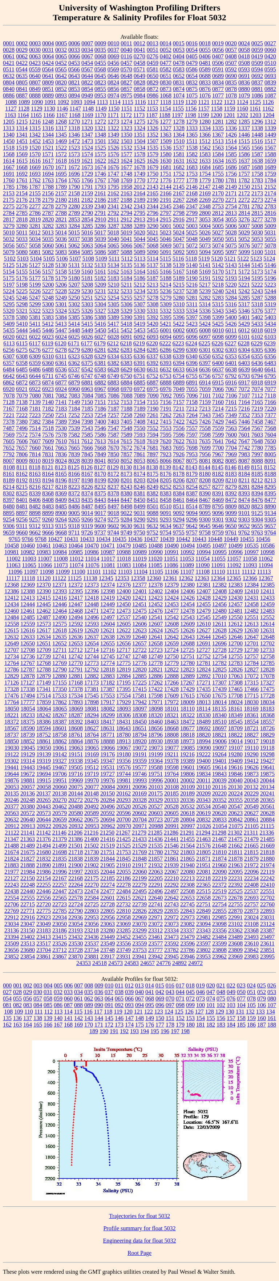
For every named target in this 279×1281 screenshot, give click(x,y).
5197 (9, 285)
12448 (91, 604)
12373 (91, 585)
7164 (244, 402)
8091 (270, 461)
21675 (27, 852)
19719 (91, 774)
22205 (155, 878)
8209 (218, 480)
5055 (270, 239)
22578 (75, 898)
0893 (61, 95)
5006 (231, 226)
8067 (179, 461)
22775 (43, 911)
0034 (87, 50)
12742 (75, 656)
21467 (219, 839)
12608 (171, 624)
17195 (123, 682)
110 (28, 1011)
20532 (187, 806)
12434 (11, 604)
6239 (270, 343)
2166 (165, 193)
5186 (139, 278)
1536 (165, 148)
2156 (48, 193)
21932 (155, 865)
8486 (74, 506)
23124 (267, 924)
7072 (244, 389)
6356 (270, 356)
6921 (22, 389)
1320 (87, 128)
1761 (22, 180)
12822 (171, 669)
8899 (48, 513)
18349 (235, 715)
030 (37, 992)
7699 (205, 448)
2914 (152, 219)
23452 (123, 937)
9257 (35, 519)
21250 (107, 832)
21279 (139, 832)
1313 (9, 128)
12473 (123, 611)
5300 (48, 304)
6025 (74, 337)
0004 (48, 43)
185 (241, 1025)
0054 (192, 50)
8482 (35, 506)
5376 (257, 311)
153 (190, 1018)
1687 (244, 167)
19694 (43, 774)
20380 (27, 806)
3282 (48, 226)
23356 (219, 930)
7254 (100, 415)
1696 (74, 174)
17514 (43, 696)
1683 (192, 167)
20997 (188, 826)
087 (68, 1005)
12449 (107, 604)
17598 (155, 696)
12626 (187, 630)
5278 (152, 298)
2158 (74, 193)
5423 (192, 324)
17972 (171, 702)
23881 (91, 956)
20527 (155, 806)
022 (231, 985)
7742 (244, 448)
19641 (267, 767)
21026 (204, 826)
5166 (165, 272)
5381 (35, 317)
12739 (43, 656)
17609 (171, 696)
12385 (267, 585)
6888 (165, 382)
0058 (244, 50)
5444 (22, 330)
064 (109, 998)
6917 (244, 382)
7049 (179, 389)
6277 (48, 350)
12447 (75, 604)
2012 (139, 187)
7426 (205, 422)
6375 (87, 363)
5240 (218, 291)
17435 (203, 689)
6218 (126, 343)
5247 (35, 298)
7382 (35, 422)
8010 (35, 461)
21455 (187, 839)
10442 (183, 539)
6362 (74, 363)
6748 (100, 376)
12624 (155, 630)
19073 (156, 748)
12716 (107, 650)
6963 (87, 389)
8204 (152, 480)
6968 (113, 389)
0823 (100, 82)
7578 (61, 435)
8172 (113, 474)
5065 (113, 245)
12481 (235, 611)
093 (129, 1005)
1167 (61, 115)
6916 (231, 382)
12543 (187, 617)
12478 (187, 611)
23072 (155, 924)
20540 (219, 806)
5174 (270, 272)
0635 (22, 76)
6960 (74, 389)
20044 (267, 780)
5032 (9, 239)
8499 (139, 506)
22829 (155, 911)
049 (231, 992)
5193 (231, 278)
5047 (179, 239)
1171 (113, 115)
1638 (257, 161)
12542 (171, 617)
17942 (139, 702)
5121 (230, 258)
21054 (220, 826)
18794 (139, 735)
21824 (11, 859)
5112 (126, 258)
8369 (61, 493)
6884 (126, 382)
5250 (74, 298)
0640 (35, 76)
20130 (235, 787)
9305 (270, 519)
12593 (91, 624)
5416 (100, 324)
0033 (74, 50)
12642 (171, 637)
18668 (171, 728)
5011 (21, 232)
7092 (166, 395)
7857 (126, 454)
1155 (178, 108)
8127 (100, 467)
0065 (61, 56)
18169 (251, 709)
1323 (126, 128)
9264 (61, 519)
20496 (107, 806)
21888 (27, 865)
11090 (202, 565)
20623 (235, 813)
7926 (179, 454)
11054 (202, 559)
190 (104, 1031)
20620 (219, 813)
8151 (257, 467)
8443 (100, 500)
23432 (75, 937)
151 (170, 1018)
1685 (218, 167)
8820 (244, 506)
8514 (192, 506)
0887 (22, 95)
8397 (9, 500)
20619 (203, 813)
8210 (231, 480)
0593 (244, 69)
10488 (155, 545)
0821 (74, 82)
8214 (9, 487)
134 (270, 1011)
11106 (172, 572)
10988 (123, 552)
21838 (75, 859)
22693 (251, 898)
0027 (270, 43)
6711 (47, 376)
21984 (27, 872)
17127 (27, 682)
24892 (179, 963)
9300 (205, 519)
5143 (231, 265)
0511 (8, 69)
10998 (267, 552)
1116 (140, 102)
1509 (165, 141)
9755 (179, 532)
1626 (152, 161)
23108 (251, 924)
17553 (107, 696)
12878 (27, 676)
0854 (87, 89)
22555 (27, 898)
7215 (231, 408)
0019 (218, 43)
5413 (61, 324)
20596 (123, 813)
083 (27, 1005)
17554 (123, 696)
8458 (165, 500)
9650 (231, 526)
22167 (59, 878)
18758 (59, 735)
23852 (11, 956)
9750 (139, 532)
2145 (179, 187)
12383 (235, 585)
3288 (126, 226)
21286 (171, 832)
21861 (171, 859)
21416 (107, 839)
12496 (91, 617)
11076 (92, 565)
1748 (126, 174)
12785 (267, 663)
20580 (75, 813)
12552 (267, 617)
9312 (35, 526)
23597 (203, 943)
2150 (244, 187)
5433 (257, 324)
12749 (155, 656)
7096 (192, 395)
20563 (11, 813)
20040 (235, 780)
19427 (267, 761)
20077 (92, 787)
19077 (172, 748)
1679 (152, 167)
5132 (87, 265)
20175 (155, 793)
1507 (152, 141)
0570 (126, 69)
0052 (165, 50)
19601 (187, 767)
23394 (11, 937)
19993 (139, 780)
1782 (244, 180)
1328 (179, 128)
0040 (126, 50)
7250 (48, 415)
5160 (87, 272)
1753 (192, 174)
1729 (87, 174)
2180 (61, 200)
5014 (61, 232)
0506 (218, 63)
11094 (266, 565)
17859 (43, 702)
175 (139, 1025)
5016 (87, 232)
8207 (192, 480)
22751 (203, 904)
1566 (257, 148)
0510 (270, 63)
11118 (28, 578)
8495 (100, 506)
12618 (59, 630)
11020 (155, 559)
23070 (139, 924)
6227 (230, 343)
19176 (107, 754)
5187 (152, 278)
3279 (9, 226)
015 (159, 985)
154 (200, 1018)
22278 (123, 885)
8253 (179, 487)
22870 (235, 911)
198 (185, 1031)
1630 (165, 161)
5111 (114, 258)
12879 (43, 676)
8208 (205, 480)
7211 (178, 408)
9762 (244, 532)
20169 (139, 793)
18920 (139, 741)
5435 (9, 330)
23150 (27, 930)
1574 (87, 154)
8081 (205, 461)
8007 (9, 461)
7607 (35, 441)
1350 (126, 135)
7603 (257, 435)
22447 (59, 891)
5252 (100, 298)
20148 (91, 793)
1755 (218, 174)
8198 (87, 480)
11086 (171, 565)
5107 (75, 258)
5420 (152, 324)
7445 (231, 422)
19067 (124, 748)
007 (78, 985)
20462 (59, 806)
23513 (27, 943)
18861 (43, 741)
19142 (59, 754)
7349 (231, 415)
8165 (61, 474)
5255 (126, 298)
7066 (218, 389)
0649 (139, 76)
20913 (28, 826)
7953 (192, 454)
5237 (179, 291)
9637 (179, 526)
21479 (251, 839)
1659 (270, 161)
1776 (165, 180)
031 (48, 992)
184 (231, 1025)
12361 (170, 578)
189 (93, 1031)
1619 (74, 161)
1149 (100, 108)
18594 (43, 728)
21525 (123, 846)
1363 (165, 135)
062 (88, 998)
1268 (61, 121)
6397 (205, 363)
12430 (235, 598)
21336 (267, 832)
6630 (139, 369)
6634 (192, 369)
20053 (12, 787)
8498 (126, 506)
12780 (187, 663)
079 (261, 998)
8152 (270, 467)
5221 (244, 285)
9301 (218, 519)
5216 (192, 285)
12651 (43, 643)
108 (8, 1011)
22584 (91, 898)
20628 (267, 813)
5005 (218, 226)
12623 (139, 630)
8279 (231, 487)
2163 (126, 193)
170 (88, 1025)
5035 (48, 239)
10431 (71, 539)
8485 (61, 506)
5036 (61, 239)
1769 (126, 180)
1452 (35, 141)
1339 (270, 128)
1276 (152, 121)
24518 (99, 963)
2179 (48, 200)
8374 (87, 493)
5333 (179, 311)
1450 (9, 141)
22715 (27, 904)
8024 (61, 461)
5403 (270, 317)
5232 (113, 291)
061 (78, 998)
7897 (152, 454)
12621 (107, 630)
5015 (74, 232)
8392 (231, 493)
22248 (27, 885)
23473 (171, 937)
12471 (91, 611)
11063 (13, 565)
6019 (270, 330)
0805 (22, 82)
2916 (179, 219)
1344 (48, 135)
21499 (59, 846)
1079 (244, 95)
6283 (126, 350)
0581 (152, 69)
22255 (43, 885)
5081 (35, 252)
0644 (87, 76)
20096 (140, 787)
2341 (113, 206)
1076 (205, 95)
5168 (192, 272)
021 (221, 985)
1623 (113, 161)
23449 (107, 937)
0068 (100, 56)
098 (180, 1005)
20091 (124, 787)
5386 (87, 317)
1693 (35, 174)
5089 (139, 252)
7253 (87, 415)
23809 (235, 950)
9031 (139, 513)
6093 (152, 337)
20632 (11, 819)
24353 (83, 963)
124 (169, 1011)
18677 (187, 728)
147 (129, 1018)
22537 (251, 891)
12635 (59, 637)
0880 (244, 89)
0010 (113, 43)
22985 (219, 917)
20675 (91, 819)
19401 (219, 761)
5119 (204, 258)
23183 (43, 930)
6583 (100, 369)
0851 (48, 89)
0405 (192, 56)
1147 (75, 108)
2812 (218, 213)
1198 (190, 115)
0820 (61, 82)
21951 (203, 865)
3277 (257, 219)
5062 (74, 245)
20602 (139, 813)
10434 (103, 539)
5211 (126, 285)
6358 (22, 363)
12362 (186, 578)
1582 (192, 154)
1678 (139, 167)
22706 (11, 904)
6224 (191, 343)
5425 (218, 324)
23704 (43, 950)
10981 (11, 552)
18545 (235, 722)
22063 (155, 872)
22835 (171, 911)
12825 (219, 669)
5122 (243, 258)
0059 (257, 50)
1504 (139, 141)
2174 (270, 193)
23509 (11, 943)
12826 (235, 669)
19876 (11, 780)
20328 (139, 800)
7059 (205, 389)
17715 (251, 696)
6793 (244, 376)
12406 (187, 591)
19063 (76, 748)
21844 (107, 859)
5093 (192, 252)
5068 (152, 245)
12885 (139, 676)
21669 (267, 846)
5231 (100, 291)
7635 (205, 441)
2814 (244, 213)
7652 (9, 448)
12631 (267, 630)
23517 (43, 943)
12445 (43, 604)
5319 (270, 304)
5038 (87, 239)
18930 (155, 741)
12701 (251, 643)
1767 (100, 180)
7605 (9, 441)
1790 (74, 187)
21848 (139, 859)
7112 (257, 395)
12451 (139, 604)
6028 (113, 337)
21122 (12, 832)
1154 (165, 108)
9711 (74, 532)
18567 (11, 728)
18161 (235, 709)
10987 (107, 552)
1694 (48, 174)
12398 (107, 591)
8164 (48, 474)
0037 (113, 50)
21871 (203, 859)
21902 (91, 865)
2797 (165, 213)
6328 (87, 356)
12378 (155, 585)
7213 (205, 408)
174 (129, 1025)
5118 (191, 258)
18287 (75, 715)
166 (48, 1025)
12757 (251, 656)
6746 (74, 376)
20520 (123, 806)
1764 (61, 180)
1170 (100, 115)
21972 (251, 865)
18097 (140, 709)
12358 (138, 578)
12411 (267, 591)
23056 (91, 924)
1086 (257, 95)
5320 (9, 311)
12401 (139, 591)
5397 (192, 317)
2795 (139, 213)
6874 (48, 382)
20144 (75, 793)
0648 (126, 76)
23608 (235, 943)
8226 (87, 487)
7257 (113, 415)
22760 (267, 904)
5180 (74, 278)
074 (210, 998)
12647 (251, 637)
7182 (48, 408)
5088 (126, 252)
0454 (87, 63)
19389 (187, 761)
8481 (22, 506)
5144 (244, 265)
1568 (9, 154)
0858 (139, 89)
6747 (87, 376)
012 (129, 985)
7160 (218, 402)
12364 (218, 578)
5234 (139, 291)
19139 (43, 754)
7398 (87, 422)
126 (189, 1011)
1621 (87, 161)
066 (129, 998)
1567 (270, 148)
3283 (61, 226)
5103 (23, 258)
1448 (257, 135)
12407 (203, 591)
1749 (139, 174)
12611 (219, 624)
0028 (9, 50)
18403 (91, 722)
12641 (155, 637)
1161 (255, 108)
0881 (257, 89)
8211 (244, 480)
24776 (163, 963)
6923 (48, 389)
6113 (9, 343)
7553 (165, 428)
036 (98, 992)
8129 (113, 467)
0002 (22, 43)
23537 (91, 943)
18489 (203, 722)
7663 (61, 448)
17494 (27, 696)
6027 (100, 337)
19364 (155, 761)
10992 (187, 552)
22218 (203, 878)
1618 (61, 161)
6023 (48, 337)
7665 (74, 448)
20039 (219, 780)
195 (154, 1031)
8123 (60, 467)
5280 (179, 298)
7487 (9, 428)
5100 (257, 252)
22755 (235, 904)
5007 (244, 226)
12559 (27, 624)
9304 (257, 519)
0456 (113, 63)
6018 (257, 330)
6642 (9, 376)
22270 (91, 885)
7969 (231, 454)
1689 (270, 167)
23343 (203, 930)
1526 (113, 148)
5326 (87, 311)
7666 (87, 448)
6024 (61, 337)
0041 (139, 50)
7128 (9, 402)
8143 (191, 467)
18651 (139, 728)
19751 (155, 774)
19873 (251, 774)
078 (251, 998)
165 (37, 1025)
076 (231, 998)
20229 (251, 793)
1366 (205, 135)
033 (68, 992)
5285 (244, 298)
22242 (267, 878)
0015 (179, 43)
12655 (107, 643)
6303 (231, 350)
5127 (35, 265)
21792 (171, 852)
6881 (87, 382)
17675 (219, 696)
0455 (100, 63)
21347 (11, 839)
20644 (43, 819)
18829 (267, 735)
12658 (155, 643)
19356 (123, 761)
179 (180, 1025)
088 (78, 1005)
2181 (74, 200)
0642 (61, 76)
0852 (61, 89)
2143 (152, 187)
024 (251, 985)
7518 (48, 428)
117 (98, 1011)
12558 (11, 624)
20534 (203, 806)
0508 (244, 63)
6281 (100, 350)
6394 (179, 363)
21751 (107, 852)
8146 (230, 467)
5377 (270, 311)
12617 (43, 630)
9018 (113, 513)
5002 (179, 226)
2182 (87, 200)
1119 (178, 102)
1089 (24, 102)
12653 (75, 643)
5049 (205, 239)
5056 (9, 245)
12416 (59, 598)
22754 (219, 904)
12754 (219, 656)
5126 (22, 265)
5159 (74, 272)
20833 (219, 819)
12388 (27, 591)
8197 (74, 480)
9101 (244, 513)
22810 (123, 911)
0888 (35, 95)
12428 (203, 598)
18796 (155, 735)
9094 (192, 513)
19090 (204, 748)
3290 (152, 226)
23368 (251, 930)
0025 (257, 43)
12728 (219, 650)
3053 (205, 219)
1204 (268, 115)
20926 (60, 826)
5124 (269, 258)
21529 (139, 846)
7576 (48, 435)
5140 (192, 265)
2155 (35, 193)
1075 (192, 95)
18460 (155, 722)
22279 (139, 885)
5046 (165, 239)
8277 (218, 487)
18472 (187, 722)
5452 (126, 330)
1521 (48, 148)
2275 (9, 206)
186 (251, 1025)
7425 (192, 422)
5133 (100, 265)
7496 (22, 428)
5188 (165, 278)
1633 (205, 161)
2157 (61, 193)
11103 (125, 572)
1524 (87, 148)
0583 (179, 69)
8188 (270, 474)
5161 (100, 272)
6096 (192, 337)
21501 (75, 846)
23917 (107, 956)
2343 (139, 206)
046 (200, 992)
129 (219, 1011)
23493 (251, 937)
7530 (61, 428)
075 (221, 998)
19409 (235, 761)
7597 (192, 435)
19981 (123, 780)
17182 (107, 682)
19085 (188, 748)
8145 (217, 467)
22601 (107, 898)
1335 (218, 128)
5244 (270, 291)
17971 (155, 702)
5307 (139, 304)
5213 (152, 285)
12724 (171, 650)
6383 (126, 363)
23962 (219, 956)
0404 (179, 56)
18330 (203, 715)
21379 (59, 839)
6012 (244, 330)
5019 (126, 232)
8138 (152, 467)
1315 (35, 128)
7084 (87, 395)
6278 (61, 350)
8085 (231, 461)
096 (159, 1005)
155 (210, 1018)
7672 (126, 448)
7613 (100, 441)
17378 (75, 689)
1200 (216, 115)
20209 (203, 793)
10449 (231, 539)
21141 (28, 832)
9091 (165, 513)
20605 (171, 813)
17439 (219, 689)
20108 (172, 787)
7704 (231, 448)
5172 (244, 272)
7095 (179, 395)
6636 (205, 369)
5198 (22, 285)
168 (68, 1025)
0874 (179, 89)
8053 (139, 461)
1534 (139, 148)
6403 (244, 363)
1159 (229, 108)
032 (58, 992)
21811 (235, 852)
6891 (192, 382)
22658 (203, 898)
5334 (192, 311)
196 (165, 1031)
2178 (35, 200)
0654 (192, 76)
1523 (74, 148)
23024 (251, 917)
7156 (165, 402)
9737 (100, 532)
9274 (100, 519)
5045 (152, 239)
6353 (231, 356)
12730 (251, 650)
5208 (87, 285)
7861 (139, 454)
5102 (10, 258)
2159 (87, 193)
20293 (123, 800)
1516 (257, 141)
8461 (179, 500)
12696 (219, 643)
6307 (9, 356)
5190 (192, 278)
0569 (113, 69)
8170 (100, 474)
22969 (139, 917)
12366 (250, 578)
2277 (35, 206)
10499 (235, 545)
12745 (107, 656)
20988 (156, 826)
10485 (139, 545)
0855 (100, 89)
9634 (165, 526)
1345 (61, 135)
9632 (152, 526)
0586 (192, 69)
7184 (74, 408)
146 (119, 1018)
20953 (92, 826)
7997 (257, 454)
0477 (165, 63)
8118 (34, 467)
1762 (35, 180)
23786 (187, 950)
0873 (165, 89)
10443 (199, 539)
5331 (152, 311)
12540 (139, 617)
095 (149, 1005)
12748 (139, 656)
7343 (205, 415)
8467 (205, 500)
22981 (203, 917)
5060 (48, 245)
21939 (171, 865)
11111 (233, 572)
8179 (192, 474)
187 (261, 1025)
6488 (48, 369)
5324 (61, 311)
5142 (218, 265)
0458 (139, 63)
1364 (179, 135)
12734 (11, 656)
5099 (244, 252)
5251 (87, 298)
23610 (251, 943)
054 (7, 998)
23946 (187, 956)
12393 (59, 591)
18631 (107, 728)
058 (48, 998)
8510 (165, 506)
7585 (87, 435)
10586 (267, 545)
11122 (59, 578)
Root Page (139, 1253)
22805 (107, 911)
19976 (107, 780)
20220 (219, 793)
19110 (251, 748)
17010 (219, 676)
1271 (87, 121)
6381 (100, 363)
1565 (244, 148)
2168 (192, 193)
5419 (139, 324)
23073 (171, 924)
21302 (235, 832)
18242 (43, 715)
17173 (91, 682)
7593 (139, 435)
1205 (9, 121)
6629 (126, 369)
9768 (40, 539)
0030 (35, 50)
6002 (179, 330)
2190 (152, 200)
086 (58, 1005)
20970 (124, 826)
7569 (9, 435)
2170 (218, 193)
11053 (187, 559)
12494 (75, 617)
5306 (126, 304)
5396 (179, 317)
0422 (22, 63)
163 (17, 1025)
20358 (251, 800)
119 (118, 1011)
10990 (155, 552)
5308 (152, 304)
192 (124, 1031)
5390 (126, 317)
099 (190, 1005)
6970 (126, 389)
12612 (235, 624)
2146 (192, 187)
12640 (139, 637)
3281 (35, 226)
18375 (27, 722)
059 (58, 998)
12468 (75, 611)
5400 (231, 317)
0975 (126, 95)
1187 (151, 115)
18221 (11, 715)
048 (221, 992)
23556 (123, 943)
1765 (74, 180)
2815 (257, 213)
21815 (251, 852)
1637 (244, 161)
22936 (75, 917)
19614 (219, 767)
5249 (61, 298)
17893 (75, 702)
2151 (257, 187)
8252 (165, 487)
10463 (59, 545)
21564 (187, 846)
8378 (113, 493)
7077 (270, 389)
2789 (74, 213)
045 (190, 992)
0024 (244, 43)
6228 (244, 343)
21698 (59, 852)
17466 (251, 689)
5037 (74, 239)
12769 (59, 663)
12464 (59, 611)
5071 (179, 245)
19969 (75, 780)
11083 (124, 565)
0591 (218, 69)
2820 (48, 219)
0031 (48, 50)
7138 (22, 402)
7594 (152, 435)
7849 (100, 454)
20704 (139, 819)
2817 (9, 219)
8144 (204, 467)
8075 (192, 461)
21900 (75, 865)
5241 (231, 291)
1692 (22, 174)
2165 (152, 193)
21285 (155, 832)
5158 (61, 272)
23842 (251, 950)
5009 (270, 226)
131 (240, 1011)
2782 (257, 206)
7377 (270, 415)
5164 (139, 272)
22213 (187, 878)
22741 (155, 904)
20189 (187, 793)
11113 (264, 572)
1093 (76, 102)
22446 (43, 891)
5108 (88, 258)
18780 (123, 735)
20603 (155, 813)
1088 (11, 102)
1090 (37, 102)
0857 (126, 89)
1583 (205, 154)
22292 (171, 885)
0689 (218, 76)
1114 (115, 102)
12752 (203, 656)
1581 (179, 154)
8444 (113, 500)
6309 (35, 356)
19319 (43, 761)
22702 (267, 898)
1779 (205, 180)
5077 (257, 245)
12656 (123, 643)
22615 (123, 898)
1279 (192, 121)
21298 (219, 832)
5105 (49, 258)
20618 (187, 813)
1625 (139, 161)
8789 (205, 506)
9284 (126, 519)
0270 (139, 56)
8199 (100, 480)
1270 (74, 121)
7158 (192, 402)
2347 (192, 206)
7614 (113, 441)
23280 (107, 930)
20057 (28, 787)
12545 (203, 617)
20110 (204, 787)
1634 (218, 161)
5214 (165, 285)
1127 (10, 108)
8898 (35, 513)
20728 (171, 819)
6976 (165, 389)
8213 (270, 480)
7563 (231, 428)
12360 (154, 578)
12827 (251, 669)
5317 (244, 304)
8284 (257, 487)
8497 (113, 506)
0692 (257, 76)
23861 (43, 956)
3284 (74, 226)
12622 (123, 630)
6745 (61, 376)
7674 (139, 448)
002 (27, 985)
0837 (257, 82)
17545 (91, 696)
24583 (131, 963)
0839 (270, 82)
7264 (192, 415)
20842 (235, 819)
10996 (235, 552)
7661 (48, 448)
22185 (107, 878)
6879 (74, 382)
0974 (113, 95)
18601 (59, 728)
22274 (107, 885)
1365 (192, 135)
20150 (107, 793)
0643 (74, 76)
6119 (47, 343)
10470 (91, 545)
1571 (48, 154)
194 (144, 1031)
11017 (108, 559)
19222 (203, 754)
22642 (171, 898)
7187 (113, 408)
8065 (152, 461)
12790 (59, 669)
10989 (139, 552)
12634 (43, 637)
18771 (107, 735)
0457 (126, 63)
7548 (126, 428)
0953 (100, 95)
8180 (205, 474)
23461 (155, 937)
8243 (126, 487)
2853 (74, 219)
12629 (235, 630)
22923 (43, 917)
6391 (139, 363)
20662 (75, 819)
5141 (205, 265)
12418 (91, 598)
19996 (155, 780)
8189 (9, 480)
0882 (270, 89)
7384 (48, 422)
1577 (126, 154)
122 (148, 1011)
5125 (9, 265)
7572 (22, 435)
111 (39, 1011)
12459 (267, 604)
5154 (9, 272)
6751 (139, 376)
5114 (152, 258)
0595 (270, 69)
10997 (251, 552)
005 (58, 985)
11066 (45, 565)
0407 (218, 56)
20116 (219, 787)
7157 (179, 402)
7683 (165, 448)
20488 (75, 806)
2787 (48, 213)
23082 (187, 924)
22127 (11, 878)
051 (251, 992)
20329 (155, 800)
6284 (139, 350)
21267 (123, 832)
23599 (219, 943)
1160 (242, 108)
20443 (43, 806)
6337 (152, 356)
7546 (100, 428)
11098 (47, 572)
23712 (59, 950)
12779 (171, 663)
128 (209, 1011)
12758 (267, 656)
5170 (218, 272)
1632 (192, 161)
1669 (35, 167)
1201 (229, 115)
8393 (244, 493)
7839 (74, 454)
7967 (218, 454)
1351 (139, 135)
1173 (139, 115)
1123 (229, 102)
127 (199, 1011)
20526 (139, 806)
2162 (113, 193)
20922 (44, 826)
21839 (91, 859)
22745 (187, 904)
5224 (9, 291)
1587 (257, 154)
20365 (267, 800)
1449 (270, 135)
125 (179, 1011)
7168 (22, 408)
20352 (219, 800)
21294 (203, 832)
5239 (205, 291)
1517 (270, 141)
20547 (235, 806)
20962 (108, 826)
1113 (102, 102)
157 (231, 1018)
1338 (257, 128)
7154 (139, 402)
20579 (59, 813)
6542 (87, 369)
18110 (188, 709)
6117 (34, 343)
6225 (204, 343)
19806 (187, 774)
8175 (152, 474)
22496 (155, 891)
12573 (43, 624)
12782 (219, 663)
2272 (244, 200)
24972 (195, 963)
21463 (203, 839)
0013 (152, 43)
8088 (257, 461)
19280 (235, 754)
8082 (218, 461)
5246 (22, 298)
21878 (235, 859)
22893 (267, 911)
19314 (27, 761)
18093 (124, 709)
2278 (48, 206)
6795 (270, 376)
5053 (257, 239)
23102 (235, 924)
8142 (178, 467)
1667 (9, 167)
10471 (107, 545)
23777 (155, 950)
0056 (218, 50)
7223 (35, 415)
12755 (235, 656)
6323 (74, 356)
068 (149, 998)
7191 (165, 408)
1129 (36, 108)
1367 (218, 135)
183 (221, 1025)
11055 (218, 559)
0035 (100, 50)
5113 (139, 258)
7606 (22, 441)
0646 (113, 76)
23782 (171, 950)
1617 (48, 161)
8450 (139, 500)
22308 (187, 885)
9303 (244, 519)
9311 (21, 526)
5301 (61, 304)
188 (271, 1025)
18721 (251, 728)
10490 (171, 545)
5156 (35, 272)
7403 (113, 422)
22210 (171, 878)
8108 (9, 467)
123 (158, 1011)
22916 (27, 917)
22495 (139, 891)
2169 (205, 193)
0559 (35, 69)
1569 (22, 154)
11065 (29, 565)
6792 (231, 376)
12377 (139, 585)
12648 (267, 637)
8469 (218, 500)
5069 (165, 245)
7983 (244, 454)
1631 (179, 161)
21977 (11, 872)
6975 (152, 389)
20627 (251, 813)
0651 (165, 76)
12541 (155, 617)
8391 (218, 493)
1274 (126, 121)
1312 (270, 121)
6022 (35, 337)
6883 (113, 382)
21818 (267, 852)
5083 (61, 252)
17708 (235, 696)
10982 (27, 552)
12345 (106, 578)
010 (109, 985)
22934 (59, 917)
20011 (203, 780)
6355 (257, 356)
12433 (267, 598)
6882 (100, 382)
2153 (9, 193)
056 (27, 998)
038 (119, 992)
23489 (235, 937)
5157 (48, 272)
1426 (231, 135)
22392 (235, 885)
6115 (22, 343)
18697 (219, 728)
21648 (219, 846)
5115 (165, 258)
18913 (123, 741)
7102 (218, 395)
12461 (27, 611)
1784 (270, 180)
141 (68, 1018)
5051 (231, 239)
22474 (91, 891)
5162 (113, 272)
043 (170, 992)
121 (138, 1011)
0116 (126, 56)
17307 (219, 682)
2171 (231, 193)
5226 (35, 291)
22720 (43, 904)
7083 (74, 395)
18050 (12, 709)
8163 (35, 474)
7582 (74, 435)
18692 (203, 728)
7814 (35, 454)
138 (37, 1018)
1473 (87, 141)
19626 (251, 767)
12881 (75, 676)
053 (271, 992)
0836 (244, 82)
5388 (100, 317)
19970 (91, 780)
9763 (257, 532)
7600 (231, 435)
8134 (139, 467)
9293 (165, 519)
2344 (152, 206)
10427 (55, 539)
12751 (187, 656)
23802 (203, 950)
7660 (35, 448)
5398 (205, 317)
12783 (235, 663)
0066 (74, 56)
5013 (48, 232)
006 (68, 985)
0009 (100, 43)
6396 (192, 363)
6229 (257, 343)
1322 (113, 128)
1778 (192, 180)
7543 (87, 428)
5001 (165, 226)
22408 (251, 885)
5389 (113, 317)
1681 (165, 167)
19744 (123, 774)
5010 (9, 232)
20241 (267, 793)
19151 (75, 754)
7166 (270, 402)
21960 (219, 865)
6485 (22, 369)
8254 (192, 487)
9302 (231, 519)
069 (159, 998)
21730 (91, 852)
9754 (165, 532)
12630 (251, 630)
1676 (113, 167)
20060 (60, 787)
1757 (244, 174)
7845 (87, 454)
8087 (244, 461)
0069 (113, 56)
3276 (244, 219)
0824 (113, 82)
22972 (171, 917)
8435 (87, 500)
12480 (219, 611)
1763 (48, 180)
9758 (205, 532)
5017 (100, 232)
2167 (179, 193)
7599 (218, 435)
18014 (219, 702)
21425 (123, 839)
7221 (9, 415)
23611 (267, 943)
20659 (59, 819)
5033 (22, 239)
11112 (248, 572)
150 (159, 1018)
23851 (267, 950)
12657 (139, 643)
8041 (100, 461)
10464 (75, 545)
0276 (152, 56)
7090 (153, 395)
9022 (126, 513)
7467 (270, 422)
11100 (78, 572)
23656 (11, 950)
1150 (113, 108)
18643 (123, 728)
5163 (126, 272)
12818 (107, 669)
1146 (62, 108)
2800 (205, 213)
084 (37, 1005)
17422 (155, 689)
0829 (152, 82)
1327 (165, 128)
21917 (139, 865)
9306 (9, 526)
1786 (22, 187)
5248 (48, 298)
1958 (126, 187)
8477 (270, 500)
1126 (268, 102)
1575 (100, 154)
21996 (59, 872)
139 (48, 1018)
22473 (75, 891)
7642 (231, 441)
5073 (205, 245)
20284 (107, 800)
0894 (74, 95)
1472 (74, 141)
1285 (244, 121)
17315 (251, 682)
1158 (216, 108)
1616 (35, 161)
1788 (48, 187)
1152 (139, 108)
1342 (35, 135)
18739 (27, 735)
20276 (91, 800)
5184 (126, 278)
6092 (139, 337)
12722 (139, 650)
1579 (152, 154)
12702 (267, 643)
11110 (218, 572)
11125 (75, 578)
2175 (9, 200)
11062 (266, 559)
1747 (113, 174)
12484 (11, 617)
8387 (192, 493)
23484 (219, 937)
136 (17, 1018)
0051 (152, 50)
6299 (179, 350)
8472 (231, 500)
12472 (107, 611)
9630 (126, 526)
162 (7, 1025)
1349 (113, 135)
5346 (244, 311)
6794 (257, 376)
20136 (27, 793)
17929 (123, 702)
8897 (22, 513)
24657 (147, 963)
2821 (61, 219)
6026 (87, 337)
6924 (61, 389)
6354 (244, 356)
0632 (9, 76)
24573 (115, 963)
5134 (113, 265)
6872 (22, 382)
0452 (61, 63)
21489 (27, 846)
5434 (270, 324)
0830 (165, 82)
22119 (267, 872)
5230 (87, 291)
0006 (74, 43)
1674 (100, 167)
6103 (270, 337)
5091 (165, 252)
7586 (100, 435)
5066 (126, 245)
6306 (270, 350)
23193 (75, 930)
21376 (43, 839)
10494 (187, 545)
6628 (113, 369)
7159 (205, 402)
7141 (61, 402)
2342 (126, 206)
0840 (9, 89)
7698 (192, 448)
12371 (59, 585)
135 (7, 1018)
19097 (220, 748)
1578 (139, 154)
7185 (87, 408)
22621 (139, 898)
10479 (123, 545)
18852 (27, 741)
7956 (205, 454)
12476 (155, 611)
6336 (139, 356)
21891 (59, 865)
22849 (203, 911)
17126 (11, 682)
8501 (152, 506)
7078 (9, 395)
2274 (270, 200)
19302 (11, 761)
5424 (205, 324)
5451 (113, 330)
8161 (9, 474)
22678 (235, 898)
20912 (12, 826)
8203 (139, 480)
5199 (35, 285)
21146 (59, 832)
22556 (43, 898)
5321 (22, 311)
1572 (61, 154)
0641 (48, 76)
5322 (35, 311)
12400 (123, 591)
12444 (27, 604)
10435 (119, 539)
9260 (48, 519)
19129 (27, 754)
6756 (205, 376)
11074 (76, 565)
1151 (126, 108)
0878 (231, 89)
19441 (11, 767)
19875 (267, 774)
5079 (9, 252)
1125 (255, 102)
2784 (9, 213)
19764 (171, 774)
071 (180, 998)
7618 (139, 441)
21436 (155, 839)
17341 (43, 689)
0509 (257, 63)
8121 (47, 467)
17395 (123, 689)
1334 (205, 128)
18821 (219, 735)
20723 (155, 819)
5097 (231, 252)
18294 (91, 715)
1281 (218, 121)
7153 (126, 402)
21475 (235, 839)
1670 (48, 167)
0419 (257, 56)
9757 (192, 532)
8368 (48, 493)
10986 (91, 552)
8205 (165, 480)
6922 (35, 389)
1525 (100, 148)
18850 (11, 741)
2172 (244, 193)
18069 (76, 709)
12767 (27, 663)
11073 (60, 565)
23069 (123, 924)
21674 (11, 852)
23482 (203, 937)
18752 (43, 735)
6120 (60, 343)
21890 (43, 865)
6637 (218, 369)
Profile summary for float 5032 (139, 1228)
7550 (139, 428)
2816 (270, 213)
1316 (48, 128)
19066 (108, 748)
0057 (231, 50)
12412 (11, 598)
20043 (251, 780)
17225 (139, 682)
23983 (251, 956)
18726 (267, 728)
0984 (139, 95)
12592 (75, 624)
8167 (87, 474)
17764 (11, 702)
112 (48, 1011)
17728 (267, 696)
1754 (205, 174)
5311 (191, 304)
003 (37, 985)
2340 (100, 206)
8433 (74, 500)
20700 (123, 819)
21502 (91, 846)
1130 (49, 108)
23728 (75, 950)
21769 (139, 852)
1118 (165, 102)
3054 (218, 219)
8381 (139, 493)
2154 (22, 193)
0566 (74, 69)
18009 (187, 702)
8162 (22, 474)
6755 (192, 376)
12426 (187, 598)
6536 (61, 369)
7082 (61, 395)
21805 (203, 852)
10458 (11, 545)
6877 (61, 382)
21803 (187, 852)
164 (27, 1025)
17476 (11, 696)
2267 (179, 200)
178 (170, 1025)
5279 (165, 298)
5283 (218, 298)
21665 (251, 846)
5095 (218, 252)
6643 (22, 376)
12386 (11, 591)
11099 (63, 572)
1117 (152, 102)
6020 (9, 337)
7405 (126, 422)
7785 (270, 448)
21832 (43, 859)
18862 (59, 741)
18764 (91, 735)
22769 (11, 911)
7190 (152, 408)
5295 (9, 304)
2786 (35, 213)
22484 (123, 891)
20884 (267, 819)
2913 (139, 219)
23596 (187, 943)
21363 (27, 839)
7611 (74, 441)
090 (98, 1005)
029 (27, 992)
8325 (22, 493)
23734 (91, 950)
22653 (187, 898)
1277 (165, 121)
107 (271, 1005)
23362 (235, 930)
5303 (87, 304)
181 (200, 1025)
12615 (11, 630)
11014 (92, 559)
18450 (139, 722)
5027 (218, 232)
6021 (22, 337)
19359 (139, 761)
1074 (179, 95)
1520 (35, 148)
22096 (251, 872)
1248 (48, 121)
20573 (43, 813)
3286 (100, 226)
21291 (187, 832)
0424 (48, 63)
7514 (35, 428)
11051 (171, 559)
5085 (87, 252)
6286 (165, 350)
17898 (91, 702)
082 (17, 1005)
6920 (9, 389)
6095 (179, 337)
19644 (11, 774)
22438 (11, 891)
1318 (74, 128)
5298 (22, 304)
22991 (235, 917)
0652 (179, 76)
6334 (113, 356)
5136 (139, 265)
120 (128, 1011)
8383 (165, 493)
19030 (12, 748)
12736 (27, 656)
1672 (74, 167)
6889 (179, 382)
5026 (205, 232)
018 (190, 985)
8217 (48, 487)
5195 (257, 278)
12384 (251, 585)
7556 (179, 428)
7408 (139, 422)
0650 (152, 76)
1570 (35, 154)
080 (271, 998)
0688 (205, 76)
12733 (267, 650)
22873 (251, 911)
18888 (107, 741)
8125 (74, 467)
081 (7, 1005)
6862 (9, 382)
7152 (113, 402)
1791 (87, 187)
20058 (44, 787)
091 (109, 1005)
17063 (235, 676)
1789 (61, 187)
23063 (107, 924)
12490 (59, 617)
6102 (257, 337)
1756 (231, 174)
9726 (87, 532)
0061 (9, 56)
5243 (257, 291)
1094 (89, 102)
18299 (107, 715)
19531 (107, 767)
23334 (171, 930)
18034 (267, 702)
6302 (218, 350)
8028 (74, 461)
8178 (179, 474)
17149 (43, 682)
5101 (270, 252)
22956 (107, 917)
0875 (192, 89)
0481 (205, 63)
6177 (87, 343)
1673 (87, 167)
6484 (9, 369)
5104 (36, 258)
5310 (179, 304)
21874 (219, 859)
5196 (270, 278)
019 (200, 985)
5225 (22, 291)
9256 (22, 519)
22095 (235, 872)
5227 (48, 291)
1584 (218, 154)
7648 (257, 441)
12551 (251, 617)
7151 (100, 402)
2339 (87, 206)
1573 (74, 154)
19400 (203, 761)
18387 (59, 722)
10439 (167, 539)
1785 (9, 187)
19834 (203, 774)
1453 (48, 141)
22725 (91, 904)
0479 (192, 63)
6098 (218, 337)
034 (78, 992)
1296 (257, 121)
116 (88, 1011)
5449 (87, 330)
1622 (100, 161)
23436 (91, 937)
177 (159, 1025)
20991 (172, 826)
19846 (235, 774)
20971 (140, 826)
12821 (155, 669)
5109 (101, 258)
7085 (100, 395)
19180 (123, 754)
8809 (231, 506)
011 (119, 985)
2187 (113, 200)
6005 (192, 330)
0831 (179, 82)
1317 (61, 128)
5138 (165, 265)
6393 (165, 363)
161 (271, 1018)
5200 (48, 285)
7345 (218, 415)
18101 (172, 709)
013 (139, 985)
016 (170, 985)
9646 (218, 526)
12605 (123, 624)
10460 (27, 545)
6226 (217, 343)
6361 (61, 363)
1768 (113, 180)
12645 (219, 637)
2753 (218, 206)
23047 (27, 924)
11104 (140, 572)
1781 (231, 180)
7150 (87, 402)
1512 (205, 141)
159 (251, 1018)
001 (17, 985)
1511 (191, 141)
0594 (257, 69)
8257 (205, 487)
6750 (126, 376)
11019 (139, 559)
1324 (139, 128)
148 (139, 1018)
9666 (48, 532)
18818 (187, 735)
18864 (75, 741)
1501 (100, 141)
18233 (27, 715)
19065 (92, 748)
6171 (74, 343)
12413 (27, 598)
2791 (100, 213)
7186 (100, 408)
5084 (74, 252)
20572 (27, 813)
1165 (36, 115)
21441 (171, 839)
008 (88, 985)
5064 (100, 245)
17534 (75, 696)
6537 (74, 369)
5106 (62, 258)
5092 (179, 252)
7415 (165, 422)
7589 (126, 435)
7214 (218, 408)
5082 (48, 252)
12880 (59, 676)
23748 (107, 950)
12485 (27, 617)
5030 (257, 232)
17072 (251, 676)
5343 (218, 311)
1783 (257, 180)
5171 (231, 272)
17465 (235, 689)
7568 (270, 428)
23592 (171, 943)
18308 (139, 715)
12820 (139, 669)
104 (241, 1005)
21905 (107, 865)
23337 (187, 930)
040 (139, 992)
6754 (179, 376)
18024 (235, 702)
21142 (43, 832)
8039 (87, 461)
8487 (87, 506)
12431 (251, 598)
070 (170, 998)
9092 (179, 513)
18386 (43, 722)
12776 (139, 663)
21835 (59, 859)
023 (241, 985)
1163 (10, 115)
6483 (270, 363)
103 (231, 1005)
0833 (205, 82)
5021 (152, 232)
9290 (139, 519)
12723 (155, 650)
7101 (205, 395)
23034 (11, 924)
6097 (205, 337)
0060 (270, 50)
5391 (139, 317)
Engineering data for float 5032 (139, 1241)
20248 (27, 800)
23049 (43, 924)
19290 (251, 754)
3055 (231, 219)
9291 (152, 519)
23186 (59, 930)
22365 (203, 885)
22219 (219, 878)
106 (261, 1005)
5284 (231, 298)
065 (119, 998)
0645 (100, 76)
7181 (35, 408)
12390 (43, 591)
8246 (139, 487)
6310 (48, 356)
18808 (171, 735)
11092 (234, 565)
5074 (218, 245)
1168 (74, 115)
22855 (219, 911)
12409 (235, 591)
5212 (139, 285)
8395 (270, 493)
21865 (187, 859)
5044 (139, 239)
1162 (268, 108)
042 (159, 992)
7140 (48, 402)
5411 (34, 324)
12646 (235, 637)
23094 (203, 924)
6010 (218, 330)
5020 (139, 232)
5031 (270, 232)
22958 (123, 917)
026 (271, 985)
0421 (9, 63)
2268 (192, 200)
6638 (231, 369)
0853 (74, 89)
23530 (75, 943)
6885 (139, 382)
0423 (35, 63)
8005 (270, 454)
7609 (48, 441)
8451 (152, 500)
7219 (257, 408)
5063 (87, 245)
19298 (267, 754)
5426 (231, 324)
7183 (61, 408)
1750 (152, 174)
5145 (257, 265)
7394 (74, 422)
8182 (218, 474)
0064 (48, 56)
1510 (179, 141)
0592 (231, 69)
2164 (139, 193)
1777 (179, 180)
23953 (203, 956)
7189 (139, 408)
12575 (59, 624)
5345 (231, 311)
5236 (165, 291)
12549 (219, 617)
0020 (231, 43)
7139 (35, 402)
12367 (266, 578)
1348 (100, 135)
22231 (235, 878)
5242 (244, 291)
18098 (156, 709)
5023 (165, 232)
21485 (267, 839)
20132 (251, 787)
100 (200, 1005)
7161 (231, 402)
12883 (107, 676)
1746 (100, 174)
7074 (257, 389)
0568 (100, 69)
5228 (61, 291)
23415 (59, 937)
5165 (152, 272)
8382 (152, 493)
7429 (218, 422)
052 (261, 992)
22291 (155, 885)
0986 (152, 95)
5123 (256, 258)
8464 (192, 500)
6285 (152, 350)
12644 (203, 637)
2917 (192, 219)
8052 (126, 461)
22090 (219, 872)
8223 (74, 487)
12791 (75, 669)
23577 (155, 943)
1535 (152, 148)
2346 (179, 206)
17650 (203, 696)
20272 (75, 800)
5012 (35, 232)
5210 (113, 285)
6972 (139, 389)
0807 (35, 82)
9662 (35, 532)
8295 (270, 487)
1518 (9, 148)
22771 (27, 911)
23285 (123, 930)
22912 (11, 917)
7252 (74, 415)
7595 (165, 435)
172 (109, 1025)
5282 (205, 298)
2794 (126, 213)
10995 (219, 552)
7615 (126, 441)
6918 (257, 382)
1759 (270, 174)
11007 (45, 559)
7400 (100, 422)
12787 (27, 669)
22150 (27, 878)
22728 (107, 904)
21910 (123, 865)
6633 (179, 369)
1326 (152, 128)
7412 (152, 422)
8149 (244, 467)
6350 (205, 356)
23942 (155, 956)
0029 (22, 50)
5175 (9, 278)
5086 (100, 252)
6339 (179, 356)
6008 (205, 330)
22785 (59, 911)
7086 (114, 395)
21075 (236, 826)
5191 (205, 278)
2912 (126, 219)
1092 (63, 102)
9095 (205, 513)
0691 (244, 76)
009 (98, 985)
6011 (230, 330)
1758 (257, 174)
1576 (113, 154)
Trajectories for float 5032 (139, 1216)
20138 (59, 793)
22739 (139, 904)
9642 (192, 526)
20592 (107, 813)
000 (7, 985)
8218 (61, 487)
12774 (107, 663)
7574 (35, 435)
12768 (43, 663)
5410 (22, 324)
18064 (44, 709)
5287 (257, 298)
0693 (270, 76)
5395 (165, 317)
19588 (155, 767)
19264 (219, 754)
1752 (179, 174)
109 (18, 1011)
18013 (203, 702)
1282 (231, 121)
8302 (9, 493)
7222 (22, 415)
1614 (9, 161)
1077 (218, 95)
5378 (9, 317)
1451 (22, 141)
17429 (187, 689)
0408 (231, 56)
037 (109, 992)
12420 (123, 598)
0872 (152, 89)
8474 (244, 500)
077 (241, 998)
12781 (203, 663)
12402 (155, 591)
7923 (165, 454)
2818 (22, 219)
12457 (235, 604)
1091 (50, 102)
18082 (108, 709)
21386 (75, 839)
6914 (205, 382)
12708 (27, 650)
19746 (139, 774)
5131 (74, 265)
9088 (152, 513)
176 (149, 1025)
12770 (75, 663)
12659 (171, 643)
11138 (90, 578)
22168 (75, 878)
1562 (205, 148)
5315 (218, 304)
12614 (267, 624)
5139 (179, 265)
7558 (205, 428)
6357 (9, 363)
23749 (123, 950)
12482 (251, 611)
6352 (218, 356)
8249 (152, 487)
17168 (75, 682)
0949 (87, 95)
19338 (75, 761)
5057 (22, 245)
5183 (113, 278)
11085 (155, 565)
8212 (257, 480)
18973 (187, 741)
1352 (152, 135)
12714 (91, 650)
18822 (235, 735)
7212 (192, 408)
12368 (11, 585)
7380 (22, 422)
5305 (113, 304)
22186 (123, 878)
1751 (165, 174)
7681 (152, 448)
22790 (75, 911)
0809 (48, 82)
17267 (187, 682)
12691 (203, 643)
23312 (155, 930)
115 (78, 1011)
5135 (126, 265)
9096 (218, 513)
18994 (203, 741)
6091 (126, 337)
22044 (107, 872)
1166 (48, 115)
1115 (127, 102)
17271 (203, 682)
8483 (48, 506)
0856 (113, 89)
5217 (205, 285)
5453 (139, 330)
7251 (61, 415)
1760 (9, 180)
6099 (231, 337)
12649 (11, 643)
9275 (113, 519)
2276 (22, 206)
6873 (35, 382)
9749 (126, 532)
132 (250, 1011)
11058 (250, 559)
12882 (91, 676)
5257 (139, 298)
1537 (179, 148)
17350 (59, 689)
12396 (91, 591)
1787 (35, 187)
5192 (218, 278)
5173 (257, 272)
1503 (126, 141)
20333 (171, 800)
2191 (165, 200)
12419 (107, 598)
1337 (244, 128)
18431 (123, 722)
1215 (22, 121)
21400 (91, 839)
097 (170, 1005)
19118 (267, 748)
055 (17, 998)
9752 (152, 532)
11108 (203, 572)
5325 (74, 311)
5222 (257, 285)
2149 (231, 187)
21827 (27, 859)
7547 (113, 428)
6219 (139, 343)
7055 (192, 389)
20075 (76, 787)
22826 (139, 911)
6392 (152, 363)
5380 (22, 317)
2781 (244, 206)
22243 (11, 885)
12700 (235, 643)
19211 (171, 754)
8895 (9, 513)
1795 (113, 187)
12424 (171, 598)
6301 (205, 350)
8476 (257, 500)
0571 (139, 69)
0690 (231, 76)
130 (230, 1011)
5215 (179, 285)
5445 (35, 330)
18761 (75, 735)
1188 (164, 115)
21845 (123, 859)
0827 (126, 82)
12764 (11, 663)
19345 (91, 761)
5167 (179, 272)
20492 (91, 806)
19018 (267, 741)
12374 (107, 585)
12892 (203, 676)
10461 (43, 545)
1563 (218, 148)
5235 (152, 291)
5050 (218, 239)
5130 (61, 265)
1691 (9, 174)
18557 (267, 722)
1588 (270, 154)
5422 (179, 324)
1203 (255, 115)
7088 (127, 395)
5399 (218, 317)
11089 (187, 565)
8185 (257, 474)
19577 (139, 767)
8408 (48, 500)
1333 (192, 128)
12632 (11, 637)
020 (210, 985)
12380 (187, 585)
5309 (165, 304)
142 (78, 1018)
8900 (61, 513)
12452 (155, 604)
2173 (257, 193)
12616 (27, 630)
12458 (251, 604)
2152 (270, 187)
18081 (92, 709)
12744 (91, 656)
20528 (171, 806)
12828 (267, 669)
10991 (171, 552)
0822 (87, 82)
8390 (205, 493)
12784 (251, 663)
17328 (11, 689)
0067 (87, 56)
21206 (75, 832)
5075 (231, 245)
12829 (11, 676)
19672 (27, 774)
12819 (123, 669)
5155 (22, 272)
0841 (22, 89)
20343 (203, 800)
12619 (75, 630)
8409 (61, 500)
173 (119, 1025)
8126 (87, 467)
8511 (178, 506)
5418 (126, 324)
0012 (139, 43)
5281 (192, 298)
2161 (100, 193)
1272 (100, 121)
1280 (205, 121)
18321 (171, 715)
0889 (48, 95)
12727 (203, 650)
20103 (156, 787)
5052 (244, 239)
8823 (257, 506)
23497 (267, 937)
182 (210, 1025)
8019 (48, 461)
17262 (155, 682)
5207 (74, 285)
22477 (107, 891)
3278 (270, 219)
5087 (113, 252)
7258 (126, 415)
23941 (139, 956)
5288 (270, 298)
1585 (231, 154)
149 (149, 1018)
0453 (74, 63)
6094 (165, 337)
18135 (219, 709)
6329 (100, 356)
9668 (61, 532)
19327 (59, 761)
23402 (27, 937)
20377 (11, 806)
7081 (48, 395)
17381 (91, 689)
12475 (139, 611)
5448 (74, 330)
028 (17, 992)
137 (27, 1018)
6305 (257, 350)
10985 (75, 552)
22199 (139, 878)
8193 (35, 480)
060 (68, 998)
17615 (187, 696)
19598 (171, 767)
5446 (48, 330)
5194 (244, 278)
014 (149, 985)
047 (210, 992)
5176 (22, 278)
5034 (35, 239)
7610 (61, 441)
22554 (11, 898)
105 (251, 1005)
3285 (87, 226)
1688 (257, 167)
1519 (22, 148)
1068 (165, 95)
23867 (59, 956)
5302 (74, 304)
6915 (218, 382)
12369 (27, 585)
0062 (22, 56)
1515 (244, 141)
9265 (74, 519)
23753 (139, 950)
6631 (152, 369)
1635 (231, 161)
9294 (179, 519)
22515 (203, 891)
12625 (171, 630)
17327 (267, 682)
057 (37, 998)
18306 (123, 715)
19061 (60, 748)
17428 (171, 689)
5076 (244, 245)
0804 (9, 82)
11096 (15, 572)
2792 (113, 213)
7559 (218, 428)
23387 (267, 930)
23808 (219, 950)
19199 (155, 754)
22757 (251, 904)
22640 (155, 898)
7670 (113, 448)
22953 (91, 917)
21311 (251, 832)
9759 (218, 532)
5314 (205, 304)
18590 (27, 728)
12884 (123, 676)
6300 (192, 350)
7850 (113, 454)
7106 (231, 395)
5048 (192, 239)
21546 (171, 846)
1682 (179, 167)
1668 (22, 167)
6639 (244, 369)
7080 (35, 395)
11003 (29, 559)
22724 (75, 904)
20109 (188, 787)
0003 (35, 43)
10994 (203, 552)
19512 (91, 767)
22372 (219, 885)
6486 (35, 369)
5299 (35, 304)
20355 (235, 800)
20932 (76, 826)
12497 (107, 617)
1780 (218, 180)
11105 (156, 572)
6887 (152, 382)
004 (48, 985)
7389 (61, 422)
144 (98, 1018)
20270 (59, 800)
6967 (100, 389)
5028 (231, 232)
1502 (113, 141)
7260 (139, 415)
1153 (152, 108)
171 (98, 1025)
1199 (203, 115)
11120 (44, 578)
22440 (27, 891)
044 (180, 992)
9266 (87, 519)
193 (134, 1031)
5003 (192, 226)
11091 (218, 565)
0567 (87, 69)
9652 (244, 526)
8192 (22, 480)
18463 (171, 722)
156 (221, 1018)
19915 (43, 780)
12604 (107, 624)
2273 (257, 200)
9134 (270, 513)
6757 (218, 376)
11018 (124, 559)
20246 (11, 800)
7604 (270, 435)
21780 (155, 852)
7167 (9, 408)
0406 (205, 56)
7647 (244, 441)
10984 (59, 552)
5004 (205, 226)
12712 (75, 650)
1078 (231, 95)
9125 (257, 513)
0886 (9, 95)
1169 (87, 115)
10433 (87, 539)
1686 (231, 167)
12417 (75, 598)
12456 (219, 604)
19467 (59, 767)
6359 (35, 363)
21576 (203, 846)
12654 (91, 643)
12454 (187, 604)
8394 (257, 493)
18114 (203, 709)
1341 (22, 135)
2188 (126, 200)
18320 (155, 715)
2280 (74, 206)
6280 (87, 350)
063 (98, 998)
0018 (205, 43)
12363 (202, 578)
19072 (140, 748)
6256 (9, 350)
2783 (270, 206)
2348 (205, 206)
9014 (87, 513)
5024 (179, 232)
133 (260, 1011)
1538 (192, 148)
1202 (242, 115)
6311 (60, 356)
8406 (35, 500)
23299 (139, 930)
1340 (9, 135)
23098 (219, 924)
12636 (75, 637)
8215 (22, 487)
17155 (59, 682)
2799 (192, 213)
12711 (59, 650)
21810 (219, 852)
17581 (139, 696)
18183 (267, 709)
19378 (171, 761)
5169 (205, 272)
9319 (87, 526)
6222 (165, 343)
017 (180, 985)
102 (221, 1005)
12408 (219, 591)
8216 (35, 487)
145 (109, 1018)
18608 (75, 728)
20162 (123, 793)
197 (175, 1031)
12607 (155, 624)
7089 (140, 395)
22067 (171, 872)
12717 (123, 650)
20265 (43, 800)
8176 (165, 474)
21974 (267, 865)
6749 (113, 376)
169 (78, 1025)
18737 (11, 735)
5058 (35, 245)
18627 (91, 728)
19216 (187, 754)
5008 (257, 226)
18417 (107, 722)
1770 (139, 180)
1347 (87, 135)
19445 (43, 767)
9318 (74, 526)
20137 (43, 793)
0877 (218, 89)
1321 (100, 128)
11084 (139, 565)
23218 (91, 930)
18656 (155, 728)
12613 (251, 624)
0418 (244, 56)
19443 (27, 767)
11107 (187, 572)
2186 (100, 200)
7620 (165, 441)
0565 (61, 69)
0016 (192, 43)
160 (261, 1018)
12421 (139, 598)
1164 (23, 115)
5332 (165, 311)
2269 (205, 200)
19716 (75, 774)
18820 (203, 735)
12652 (59, 643)
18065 (60, 709)
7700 (218, 448)
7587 (113, 435)
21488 (11, 846)
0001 (9, 43)
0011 (126, 43)
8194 (48, 480)
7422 (179, 422)
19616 (235, 767)
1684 (205, 167)
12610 (203, 624)
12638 (107, 637)
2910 (100, 219)
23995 (267, 956)
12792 (91, 669)
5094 (205, 252)
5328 (113, 311)
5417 (113, 324)
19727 (107, 774)
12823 (187, 669)
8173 (126, 474)
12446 (59, 604)
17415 (139, 689)
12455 (203, 604)
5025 (192, 232)
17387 (107, 689)
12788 (43, 669)
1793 (100, 187)
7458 (257, 422)
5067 (139, 245)
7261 (152, 415)
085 (48, 1005)
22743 (171, 904)
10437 (151, 539)
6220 (152, 343)
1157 (203, 108)
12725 (187, 650)
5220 (231, 285)
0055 (205, 50)
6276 (35, 350)
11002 (13, 559)
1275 (139, 121)
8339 (35, 493)
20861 (251, 819)
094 (139, 1005)
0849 (35, 89)
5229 (74, 291)
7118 (270, 395)
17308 (235, 682)
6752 (152, 376)
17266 (171, 682)
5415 (87, 324)
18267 (59, 715)
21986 (43, 872)
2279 (61, 206)
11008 (60, 559)
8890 (270, 506)
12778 (155, 663)
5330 (139, 311)
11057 (234, 559)
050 (241, 992)
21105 (251, 826)
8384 (179, 493)
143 (88, 1018)
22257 (59, 885)
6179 (100, 343)
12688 (187, 643)
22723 (59, 904)
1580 (165, 154)
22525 (235, 891)
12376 (123, 585)
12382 (219, 585)
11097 (31, 572)
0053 (179, 50)
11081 (108, 565)
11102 (109, 572)
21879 (251, 859)
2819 (35, 219)
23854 (27, 956)
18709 (235, 728)
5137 (152, 265)
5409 (9, 324)
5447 (61, 330)
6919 (270, 382)
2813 (231, 213)
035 (88, 992)
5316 (231, 304)
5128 (48, 265)
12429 (219, 598)
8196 (61, 480)
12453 (171, 604)
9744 (113, 532)
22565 (59, 898)
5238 (192, 291)
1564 (231, 148)
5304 (100, 304)
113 (58, 1011)
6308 (22, 356)
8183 (231, 474)
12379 (171, 585)
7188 (126, 408)
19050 (44, 748)
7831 (48, 454)
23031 (267, 917)
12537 (123, 617)
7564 (244, 428)
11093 (250, 565)
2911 (113, 219)
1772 (152, 180)
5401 (244, 317)
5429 (244, 324)
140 (58, 1018)
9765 (14, 539)
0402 (165, 56)
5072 (192, 245)
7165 (257, 402)
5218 (218, 285)
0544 (22, 69)
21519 (107, 846)
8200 (113, 480)
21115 (267, 826)
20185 (171, 793)
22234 (251, 878)
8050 (113, 461)
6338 (165, 356)
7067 (231, 389)
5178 (48, 278)
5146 (270, 265)
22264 (75, 885)
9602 (113, 526)
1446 (244, 135)
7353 (257, 415)
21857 (155, 859)
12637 (91, 637)
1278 (179, 121)
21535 (155, 846)
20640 (27, 819)
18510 (219, 722)
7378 (9, 422)
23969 (235, 956)
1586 (244, 154)
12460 (11, 611)
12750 (171, 656)
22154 (43, 878)
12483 (267, 611)
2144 (165, 187)
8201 (126, 480)
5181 (87, 278)
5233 (126, 291)
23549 (107, 943)
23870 (75, 956)
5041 (126, 239)
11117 (13, 578)
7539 (74, 428)
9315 (61, 526)
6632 (165, 369)
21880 (267, 859)
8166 (74, 474)
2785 (22, 213)
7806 (22, 454)
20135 (11, 793)
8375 (100, 493)
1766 (87, 180)
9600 (100, 526)
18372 (11, 722)
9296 (192, 519)
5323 (48, 311)
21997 (75, 872)
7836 (61, 454)
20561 (267, 806)
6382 (113, 363)
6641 (270, 369)
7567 (257, 428)
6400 (218, 363)
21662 (235, 846)
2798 (179, 213)
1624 (126, 161)
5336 (205, 311)
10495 (203, 545)
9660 (22, 532)
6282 (113, 350)
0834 (218, 82)
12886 (155, 676)
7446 (244, 422)
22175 (91, 878)
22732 (123, 904)
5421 (165, 324)
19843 (219, 774)
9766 (27, 539)
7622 (179, 441)
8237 (113, 487)
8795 (218, 506)
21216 (91, 832)
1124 (242, 102)
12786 (11, 669)
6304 (244, 350)
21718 (75, 852)
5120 (217, 258)
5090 (152, 252)
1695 (61, 174)
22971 (155, 917)
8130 (126, 467)
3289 (139, 226)
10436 (135, 539)
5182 (100, 278)
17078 (267, 676)
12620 (91, 630)
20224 (235, 793)
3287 (113, 226)
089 (88, 1005)
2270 (218, 200)
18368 (267, 715)
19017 (251, 741)
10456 (263, 539)
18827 (251, 735)
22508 (187, 891)
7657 (22, 448)
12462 (43, 611)
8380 (126, 493)
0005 (61, 43)
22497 (171, 891)
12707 (11, 650)
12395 (75, 591)
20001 (171, 780)
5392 (152, 317)
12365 (234, 578)
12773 (91, 663)
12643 (187, 637)
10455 (247, 539)
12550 (235, 617)
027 (7, 992)
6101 (244, 337)
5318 (257, 304)
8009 (22, 461)
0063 (35, 56)
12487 (43, 617)
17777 (27, 702)
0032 (61, 50)
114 (68, 1011)
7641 (218, 441)
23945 (171, 956)
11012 (76, 559)
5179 (61, 278)
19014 (235, 741)
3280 (22, 226)
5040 (113, 239)
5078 (270, 245)
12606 (139, 624)
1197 (177, 115)
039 (129, 992)
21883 (11, 865)
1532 (126, 148)
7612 (87, 441)
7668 (100, 448)
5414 (74, 324)
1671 (61, 167)
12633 (27, 637)
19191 (139, 754)
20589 (91, 813)
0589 (205, 69)
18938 (171, 741)
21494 (43, 846)
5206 (61, 285)
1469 (61, 141)
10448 (215, 539)
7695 (179, 448)
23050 (59, 924)
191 (114, 1031)
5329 (126, 311)
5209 (100, 285)
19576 (123, 767)
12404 (171, 591)
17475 (267, 689)
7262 (165, 415)
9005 (74, 513)
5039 (100, 239)
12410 (251, 591)
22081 (203, 872)
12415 (43, 598)
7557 (192, 428)
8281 (244, 487)
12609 (187, 624)
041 (149, 992)
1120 (191, 102)
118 (108, 1011)
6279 (74, 350)
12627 (203, 630)
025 (261, 985)
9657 (270, 526)
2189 (139, 200)
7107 (244, 395)
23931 (123, 956)
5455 (152, 330)
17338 (27, 689)
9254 (9, 519)
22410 (267, 885)
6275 (22, 350)
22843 (187, 911)
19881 (27, 780)
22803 (91, 911)
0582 (165, 69)
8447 (126, 500)
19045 (28, 748)
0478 (179, 63)
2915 (165, 219)
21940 (187, 865)
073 (200, 998)
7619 (152, 441)
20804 (187, 819)
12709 (43, 650)
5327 (100, 311)
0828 (139, 82)
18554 (251, 722)
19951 (59, 780)
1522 (61, 148)
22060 (139, 872)
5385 (74, 317)
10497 (219, 545)
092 (119, 1005)
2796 (152, 213)
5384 (61, 317)
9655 (257, 526)
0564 (48, 69)
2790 (87, 213)
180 (190, 1025)
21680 (43, 852)
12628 (219, 630)
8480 (9, 506)
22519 (219, 891)
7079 (22, 395)
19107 (236, 748)
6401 (231, 363)
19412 (251, 761)
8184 (244, 474)
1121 (203, 102)
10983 (43, 552)
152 (180, 1018)
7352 (244, 415)
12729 (235, 650)
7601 (244, 435)
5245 (9, 298)
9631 (139, 526)
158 (241, 1018)
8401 (22, 500)
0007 (87, 43)
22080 (187, 872)
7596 (179, 435)
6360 (48, 363)
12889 (187, 676)
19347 (107, 761)
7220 (270, 408)
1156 (191, 108)
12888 (171, 676)
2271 (231, 200)
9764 (270, 532)
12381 (203, 585)
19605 (203, 767)
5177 (35, 278)
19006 (219, 741)
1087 (270, 95)
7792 (9, 454)
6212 (113, 343)
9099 (231, 513)
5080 (22, 252)
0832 (192, 82)
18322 (187, 715)
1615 (22, 161)
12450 (123, 604)
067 (139, 998)
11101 (94, 572)
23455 (139, 937)
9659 (9, 532)
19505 (75, 767)
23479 (187, 937)
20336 (187, 800)
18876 (91, 741)
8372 (74, 493)
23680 (27, 950)
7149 (74, 402)
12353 (122, 578)
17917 (107, 702)
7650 (270, 441)
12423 (155, 598)
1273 (113, 121)
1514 (231, 141)
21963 (235, 865)
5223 (270, 285)
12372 (75, 585)
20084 (108, 787)
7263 (179, 415)
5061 (61, 245)
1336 (231, 128)
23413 (43, 937)
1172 (126, 115)
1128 (23, 108)
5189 (179, 278)
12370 (43, 585)
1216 (35, 121)
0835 (231, 82)
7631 (192, 441)
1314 (22, 128)
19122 (11, 754)
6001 (165, 330)
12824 (203, 669)
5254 (113, 298)
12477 (171, 611)
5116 (178, 258)
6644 (35, 376)
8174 (139, 474)
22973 (187, 917)
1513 (218, 141)
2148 (218, 187)
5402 (257, 317)
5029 (244, 232)
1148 (88, 108)
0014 (165, 43)
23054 (75, 924)
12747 (123, 656)
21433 (139, 839)
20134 (267, 787)
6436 (257, 363)
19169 (91, 754)
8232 (100, 487)
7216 (244, 408)
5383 (48, 317)
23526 (59, 943)
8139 (165, 467)
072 (190, 998)
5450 (100, 330)
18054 (28, 709)
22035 (91, 872)
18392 (75, 722)
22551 (267, 891)
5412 (48, 324)
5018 (113, 232)
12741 (59, 656)
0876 (205, 89)
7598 (205, 435)
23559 (139, 943)
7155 (152, 402)
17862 (59, 702)
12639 (123, 637)
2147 (205, 187)
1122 (216, 102)
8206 (179, 480)
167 (58, 1025)
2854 (87, 219)
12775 (123, 663)
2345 (165, 206)
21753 (123, 852)
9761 (231, 532)
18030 (251, 702)
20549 (251, 806)
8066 (165, 461)
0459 (152, 63)
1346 (74, 135)
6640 (257, 369)
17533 (59, 696)
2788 (61, 213)
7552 (152, 428)
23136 (11, 930)
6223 (178, 343)
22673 (219, 898)
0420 (270, 56)
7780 (257, 448)
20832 (203, 819)
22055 (123, 872)
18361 (251, 715)
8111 (22, 467)
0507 (231, 63)
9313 (48, 526)
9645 (205, 526)
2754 (231, 206)
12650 (27, 643)
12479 (203, 611)
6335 (126, 356)
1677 (126, 167)
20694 (107, 819)
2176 (22, 200)
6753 (165, 376)
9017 (100, 513)
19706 (59, 774)
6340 (192, 356)
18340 (219, 715)
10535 (251, 545)
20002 (187, 780)
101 (210, 1005)
